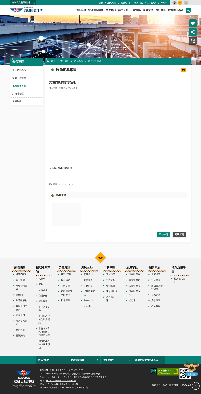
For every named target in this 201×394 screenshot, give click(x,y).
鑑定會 (132, 300)
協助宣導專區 (19, 86)
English (164, 2)
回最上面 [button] (179, 234)
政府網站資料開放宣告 (146, 360)
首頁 (101, 2)
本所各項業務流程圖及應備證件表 (44, 331)
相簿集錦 (16, 101)
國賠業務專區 (21, 322)
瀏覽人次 (156, 385)
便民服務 (81, 10)
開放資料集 (111, 291)
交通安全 (43, 295)
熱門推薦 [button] (193, 23)
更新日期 (173, 385)
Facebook (89, 300)
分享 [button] (193, 32)
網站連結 (20, 330)
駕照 (41, 284)
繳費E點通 (21, 274)
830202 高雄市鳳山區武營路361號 (61, 380)
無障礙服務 (21, 300)
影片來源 (61, 195)
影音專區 (18, 61)
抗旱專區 (65, 300)
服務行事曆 (66, 274)
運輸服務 (43, 301)
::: (2, 1)
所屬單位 (148, 10)
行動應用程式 (89, 293)
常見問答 (138, 2)
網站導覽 (111, 2)
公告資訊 (111, 10)
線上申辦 (20, 280)
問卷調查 (88, 280)
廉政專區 (155, 300)
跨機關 (19, 295)
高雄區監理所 (35, 10)
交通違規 (43, 290)
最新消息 (65, 280)
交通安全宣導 (19, 78)
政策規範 (155, 306)
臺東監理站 (134, 280)
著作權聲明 (108, 360)
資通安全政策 (77, 360)
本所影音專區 (19, 70)
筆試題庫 (110, 274)
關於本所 (161, 10)
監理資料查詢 (21, 287)
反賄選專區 (18, 93)
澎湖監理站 (134, 285)
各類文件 (110, 285)
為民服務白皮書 (21, 308)
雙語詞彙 (151, 2)
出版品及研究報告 (157, 287)
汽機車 (42, 278)
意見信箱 (125, 2)
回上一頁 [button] (163, 234)
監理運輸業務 (95, 10)
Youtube (88, 306)
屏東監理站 (134, 274)
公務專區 (155, 295)
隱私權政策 (43, 360)
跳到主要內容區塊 (1, 1)
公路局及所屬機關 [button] (21, 2)
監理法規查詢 (44, 309)
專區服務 (20, 315)
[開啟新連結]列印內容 (183, 70)
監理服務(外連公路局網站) (45, 319)
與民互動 (123, 10)
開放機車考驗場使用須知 (44, 344)
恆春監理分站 (134, 293)
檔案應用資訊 (179, 280)
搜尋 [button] (188, 10)
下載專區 (136, 10)
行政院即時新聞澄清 (66, 293)
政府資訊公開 (111, 299)
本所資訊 (155, 274)
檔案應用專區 (175, 10)
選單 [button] (100, 257)
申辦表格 (110, 280)
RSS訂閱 (65, 285)
